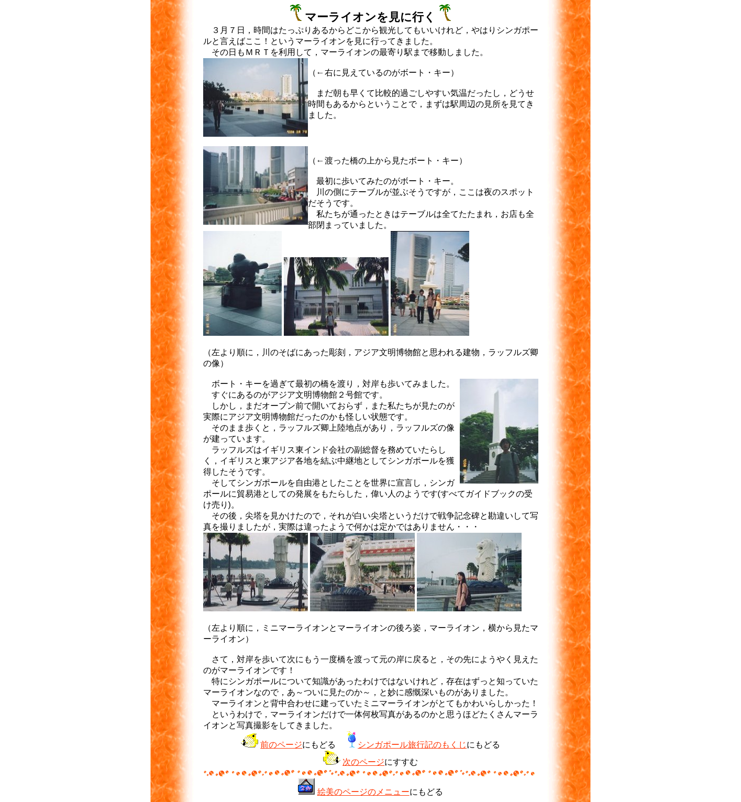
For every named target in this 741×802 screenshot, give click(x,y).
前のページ (281, 744)
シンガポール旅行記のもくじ (412, 744)
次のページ (363, 761)
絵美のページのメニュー (363, 791)
